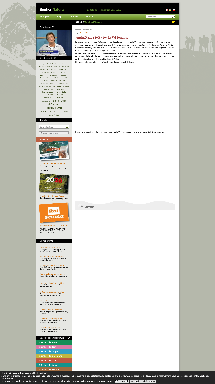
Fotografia (61, 83)
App (44, 64)
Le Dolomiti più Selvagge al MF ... (52, 292)
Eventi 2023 (53, 80)
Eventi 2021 (64, 78)
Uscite (51, 115)
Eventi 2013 (45, 72)
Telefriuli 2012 (60, 95)
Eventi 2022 (45, 80)
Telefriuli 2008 (84, 33)
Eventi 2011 (53, 69)
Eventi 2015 (63, 72)
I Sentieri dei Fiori (47, 347)
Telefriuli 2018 (54, 107)
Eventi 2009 (65, 66)
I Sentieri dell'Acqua (48, 351)
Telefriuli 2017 (54, 104)
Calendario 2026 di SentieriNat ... (52, 310)
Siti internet (65, 86)
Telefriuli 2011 (48, 95)
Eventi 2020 (54, 78)
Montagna (44, 16)
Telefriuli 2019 (47, 111)
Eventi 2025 (44, 83)
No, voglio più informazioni (143, 381)
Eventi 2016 (44, 75)
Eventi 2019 (44, 78)
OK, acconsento (122, 381)
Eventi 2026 (53, 83)
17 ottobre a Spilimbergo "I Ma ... (52, 319)
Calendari (58, 64)
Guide (41, 86)
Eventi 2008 (57, 66)
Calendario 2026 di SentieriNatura (52, 196)
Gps (67, 83)
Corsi (63, 64)
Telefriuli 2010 (60, 92)
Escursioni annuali (45, 66)
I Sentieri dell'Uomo (48, 360)
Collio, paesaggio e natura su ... (51, 247)
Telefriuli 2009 (47, 92)
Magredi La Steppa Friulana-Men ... (52, 274)
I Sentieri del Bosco (48, 342)
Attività (74, 16)
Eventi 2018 (64, 75)
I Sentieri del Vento (48, 365)
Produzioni (47, 86)
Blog (59, 16)
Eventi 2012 (63, 69)
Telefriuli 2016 (59, 100)
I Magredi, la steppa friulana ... (51, 328)
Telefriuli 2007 (48, 89)
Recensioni (56, 86)
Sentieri (52, 9)
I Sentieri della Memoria (50, 356)
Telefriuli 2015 (46, 101)
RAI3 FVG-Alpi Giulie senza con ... (52, 256)
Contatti (89, 16)
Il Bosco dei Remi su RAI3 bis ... (51, 301)
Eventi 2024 (62, 80)
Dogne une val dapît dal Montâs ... (52, 283)
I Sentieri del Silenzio (49, 369)
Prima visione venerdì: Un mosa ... (52, 265)
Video (56, 115)
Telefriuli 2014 (60, 97)
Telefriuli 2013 (48, 97)
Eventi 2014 (54, 72)
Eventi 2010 (44, 69)
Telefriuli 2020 (62, 112)
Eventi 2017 (54, 75)
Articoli (50, 63)
